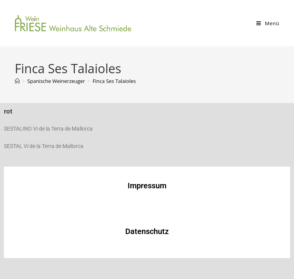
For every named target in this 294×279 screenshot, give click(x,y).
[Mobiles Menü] (267, 23)
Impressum (147, 185)
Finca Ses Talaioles (114, 81)
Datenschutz (147, 231)
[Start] (17, 81)
